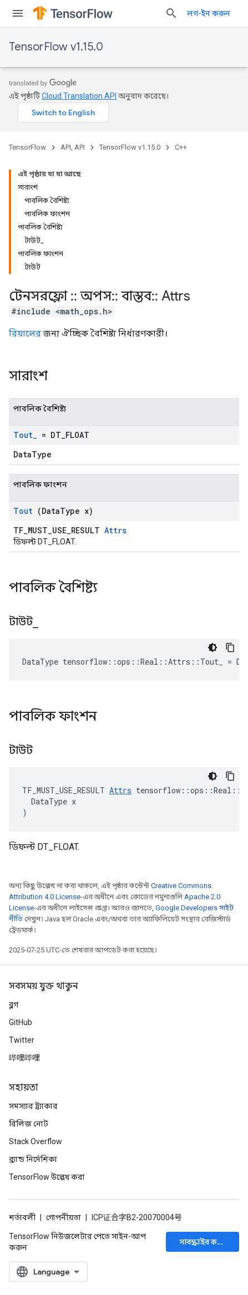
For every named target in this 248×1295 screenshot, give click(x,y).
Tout (23, 511)
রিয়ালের (25, 333)
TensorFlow (27, 147)
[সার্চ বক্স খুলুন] (171, 13)
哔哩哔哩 (24, 1057)
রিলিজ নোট (28, 1123)
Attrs (115, 530)
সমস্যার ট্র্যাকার (33, 1106)
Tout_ (25, 435)
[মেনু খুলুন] (18, 13)
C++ (181, 147)
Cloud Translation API (79, 95)
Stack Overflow (35, 1141)
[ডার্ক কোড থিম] (212, 647)
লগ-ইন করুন (208, 13)
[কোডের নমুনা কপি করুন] (230, 647)
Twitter (21, 1040)
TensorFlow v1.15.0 (56, 47)
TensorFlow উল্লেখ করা (47, 1176)
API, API (72, 147)
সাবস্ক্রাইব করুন (204, 1242)
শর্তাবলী (22, 1217)
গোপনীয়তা (63, 1217)
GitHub (20, 1022)
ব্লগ (13, 1004)
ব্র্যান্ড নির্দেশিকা (33, 1159)
